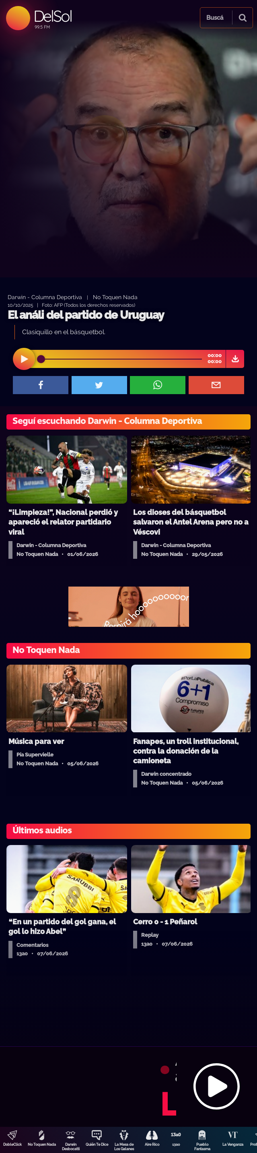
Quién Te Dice (97, 1145)
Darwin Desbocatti (71, 1147)
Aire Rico (152, 1145)
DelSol (52, 16)
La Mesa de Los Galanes (124, 1147)
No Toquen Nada (42, 1145)
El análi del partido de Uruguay (86, 315)
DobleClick (12, 1145)
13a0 (176, 1145)
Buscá (214, 17)
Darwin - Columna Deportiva (45, 296)
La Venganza (232, 1145)
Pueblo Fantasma (202, 1147)
